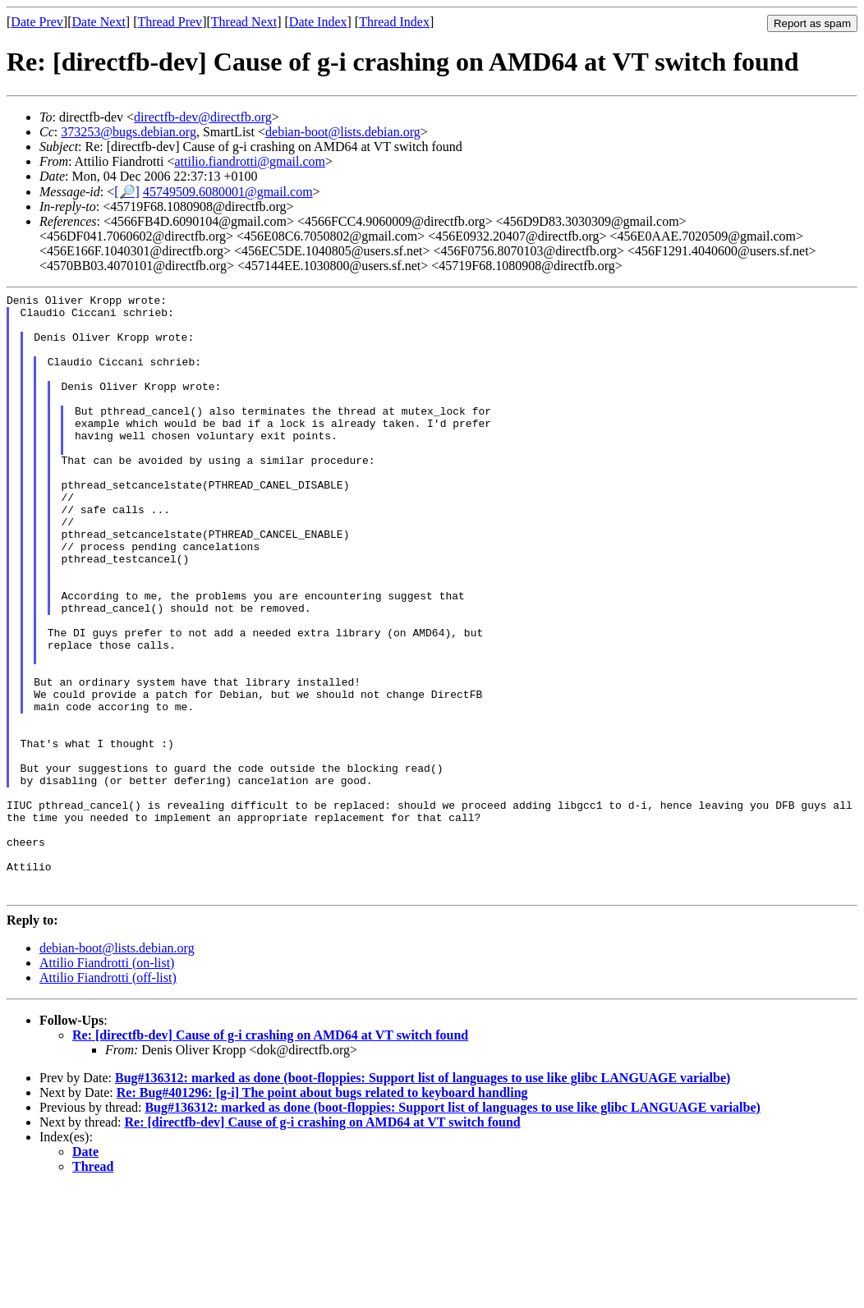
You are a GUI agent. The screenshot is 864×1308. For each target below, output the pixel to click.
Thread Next (244, 22)
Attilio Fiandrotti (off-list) (108, 1098)
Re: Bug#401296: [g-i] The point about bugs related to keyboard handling (322, 1213)
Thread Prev (169, 22)
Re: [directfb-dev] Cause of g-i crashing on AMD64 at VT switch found (270, 1156)
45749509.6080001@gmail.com (228, 192)
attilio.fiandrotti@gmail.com (249, 161)
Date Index (318, 22)
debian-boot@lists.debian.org (343, 132)
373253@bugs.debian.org (128, 132)
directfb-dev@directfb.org (203, 117)
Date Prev (37, 22)
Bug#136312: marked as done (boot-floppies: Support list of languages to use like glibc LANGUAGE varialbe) (422, 1198)
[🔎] (127, 192)
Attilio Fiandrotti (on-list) (106, 1083)
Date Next (99, 22)
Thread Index (394, 22)
